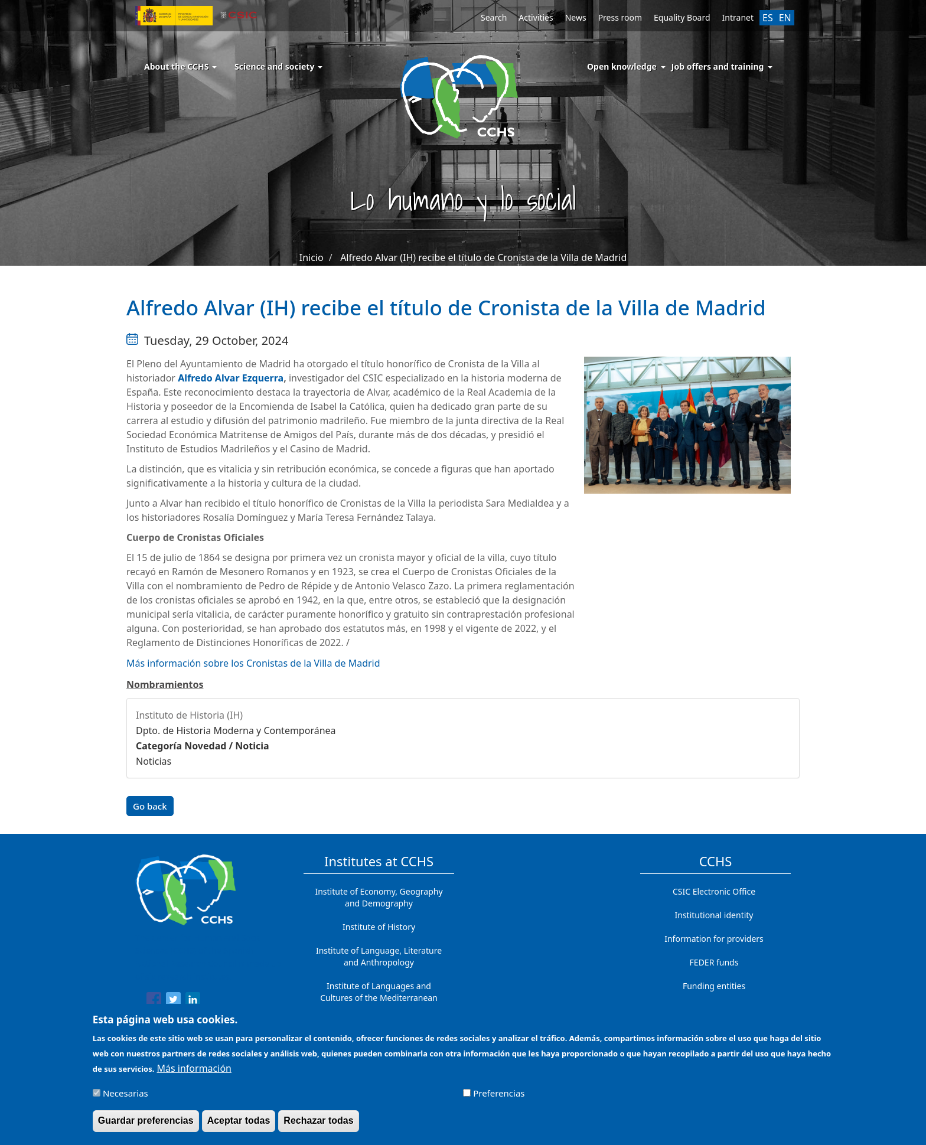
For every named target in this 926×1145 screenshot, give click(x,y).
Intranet (738, 17)
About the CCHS (180, 66)
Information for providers (714, 938)
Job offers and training (717, 66)
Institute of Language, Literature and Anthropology (379, 956)
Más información (194, 1072)
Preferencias (498, 1098)
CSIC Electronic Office (714, 891)
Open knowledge (622, 66)
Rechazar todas (318, 1125)
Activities (536, 17)
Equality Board (682, 17)
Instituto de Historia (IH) (189, 715)
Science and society (278, 66)
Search (494, 17)
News (575, 17)
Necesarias (125, 1098)
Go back (150, 806)
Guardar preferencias (146, 1125)
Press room (620, 17)
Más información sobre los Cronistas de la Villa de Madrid (253, 663)
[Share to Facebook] (153, 1001)
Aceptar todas (238, 1125)
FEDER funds (714, 962)
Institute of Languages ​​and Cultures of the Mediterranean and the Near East (379, 997)
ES (767, 17)
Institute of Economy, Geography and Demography (378, 897)
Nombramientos (164, 684)
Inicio (311, 257)
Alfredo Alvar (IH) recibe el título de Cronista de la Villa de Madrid (483, 257)
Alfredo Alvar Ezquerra (230, 377)
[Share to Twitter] (173, 1001)
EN (785, 17)
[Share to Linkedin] (192, 1001)
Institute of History (379, 926)
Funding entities (714, 985)
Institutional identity (714, 915)
